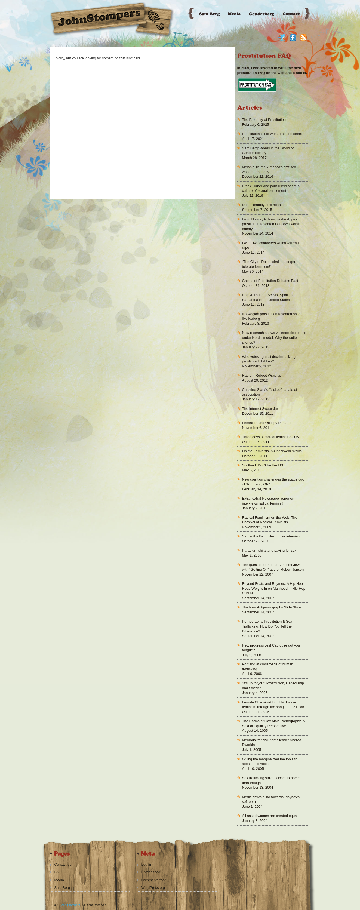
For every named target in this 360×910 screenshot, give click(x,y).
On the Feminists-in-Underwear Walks (272, 451)
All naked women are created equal (270, 816)
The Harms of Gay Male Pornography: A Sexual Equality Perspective (273, 723)
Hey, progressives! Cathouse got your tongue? (271, 647)
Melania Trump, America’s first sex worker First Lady (269, 169)
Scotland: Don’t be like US (262, 465)
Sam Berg (62, 888)
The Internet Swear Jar (260, 409)
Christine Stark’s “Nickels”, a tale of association (269, 392)
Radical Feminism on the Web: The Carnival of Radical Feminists (269, 519)
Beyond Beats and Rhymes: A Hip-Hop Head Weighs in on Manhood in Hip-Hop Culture (273, 588)
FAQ (57, 872)
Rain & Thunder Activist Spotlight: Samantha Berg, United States (268, 297)
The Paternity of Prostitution (264, 120)
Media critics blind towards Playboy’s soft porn (271, 799)
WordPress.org (153, 888)
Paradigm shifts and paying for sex (269, 550)
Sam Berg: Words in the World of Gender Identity (268, 150)
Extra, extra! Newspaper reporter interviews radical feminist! (268, 500)
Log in (146, 864)
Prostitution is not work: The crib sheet (272, 134)
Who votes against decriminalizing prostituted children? (269, 359)
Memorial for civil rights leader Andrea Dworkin (271, 742)
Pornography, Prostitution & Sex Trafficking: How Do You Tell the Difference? (267, 626)
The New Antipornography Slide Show (272, 607)
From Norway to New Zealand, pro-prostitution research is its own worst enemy (270, 224)
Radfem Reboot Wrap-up (261, 375)
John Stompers (70, 904)
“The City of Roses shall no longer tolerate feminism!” (269, 264)
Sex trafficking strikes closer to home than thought (271, 780)
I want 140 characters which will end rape (270, 245)
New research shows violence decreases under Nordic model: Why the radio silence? (274, 337)
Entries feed (150, 872)
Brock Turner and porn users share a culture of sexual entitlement (271, 188)
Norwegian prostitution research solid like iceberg (271, 316)
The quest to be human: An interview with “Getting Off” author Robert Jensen (273, 567)
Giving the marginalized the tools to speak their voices (269, 761)
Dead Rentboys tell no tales (263, 205)
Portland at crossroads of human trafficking (267, 666)
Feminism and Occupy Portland (266, 423)
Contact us (62, 864)
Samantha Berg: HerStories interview (271, 536)
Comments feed (154, 880)
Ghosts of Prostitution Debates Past (270, 281)
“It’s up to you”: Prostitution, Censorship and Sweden (273, 685)
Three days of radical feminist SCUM (271, 437)
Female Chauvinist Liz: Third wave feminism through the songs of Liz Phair (273, 704)
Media (59, 880)
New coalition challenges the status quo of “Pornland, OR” (273, 481)
